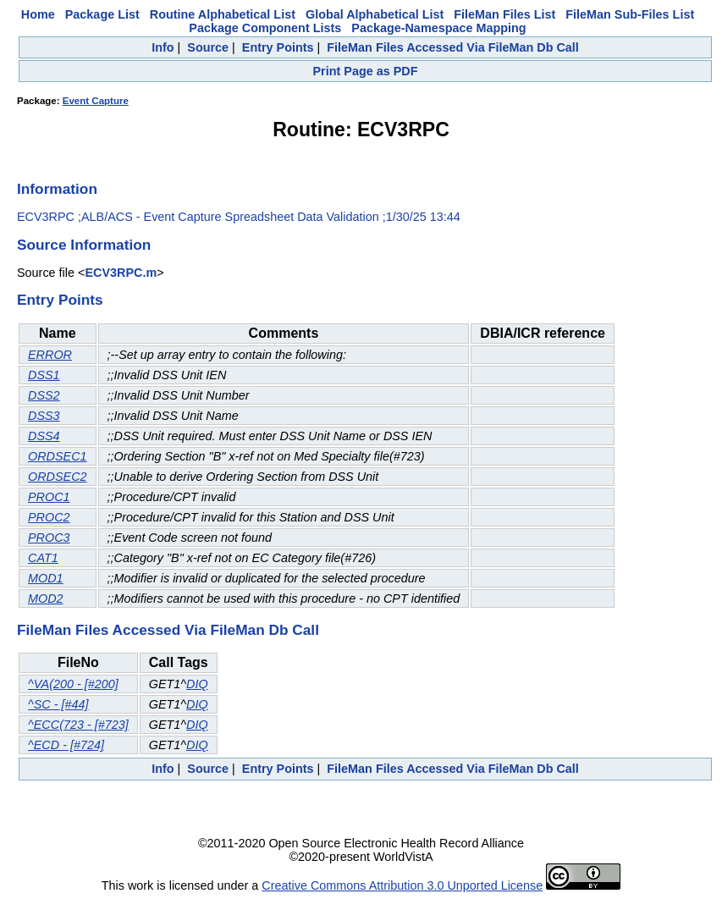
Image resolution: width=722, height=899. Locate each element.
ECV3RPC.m (121, 272)
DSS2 (44, 395)
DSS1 (44, 375)
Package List (102, 14)
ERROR (50, 354)
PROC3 (49, 537)
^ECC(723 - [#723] (78, 724)
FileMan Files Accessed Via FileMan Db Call (453, 47)
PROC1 (49, 497)
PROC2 (49, 517)
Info (163, 47)
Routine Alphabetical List (222, 14)
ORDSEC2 (57, 476)
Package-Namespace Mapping (438, 28)
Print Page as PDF (365, 71)
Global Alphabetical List (375, 14)
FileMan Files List (504, 14)
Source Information (84, 244)
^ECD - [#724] (66, 745)
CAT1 (43, 558)
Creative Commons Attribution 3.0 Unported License (402, 885)
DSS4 (44, 436)
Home (38, 14)
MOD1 (45, 578)
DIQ (197, 684)
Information (57, 188)
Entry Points (278, 47)
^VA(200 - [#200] (73, 684)
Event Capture (96, 101)
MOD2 (45, 598)
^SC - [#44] (58, 704)
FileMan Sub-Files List (629, 14)
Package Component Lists (265, 28)
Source (208, 47)
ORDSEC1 (57, 456)
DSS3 (44, 415)
